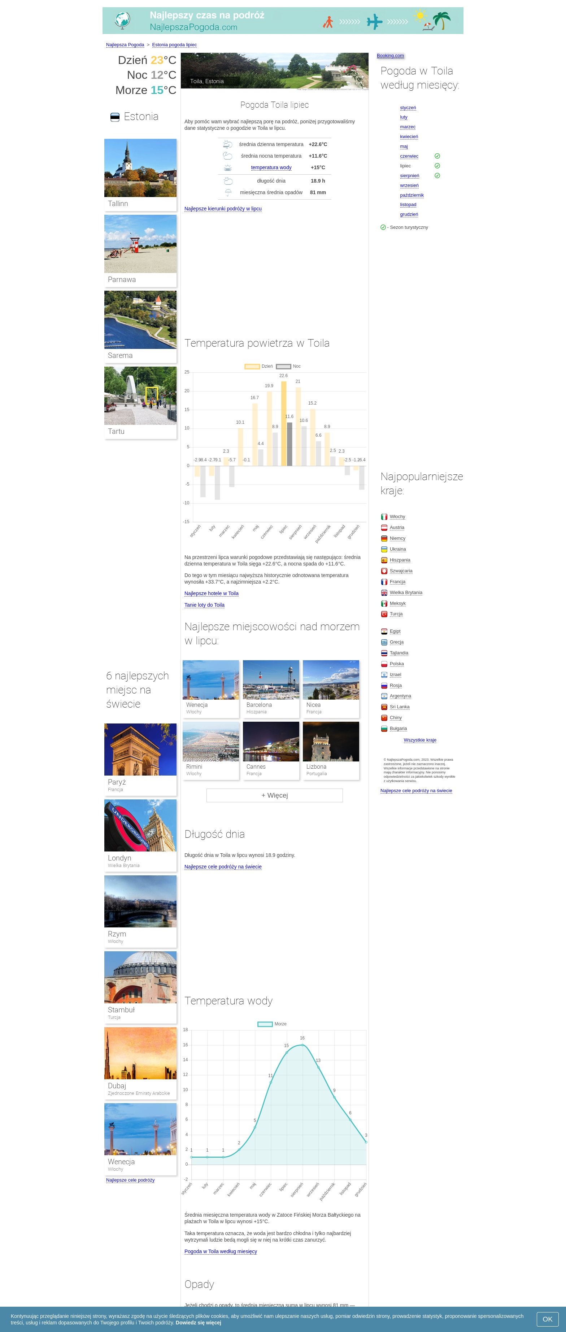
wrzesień (409, 185)
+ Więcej (274, 795)
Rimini (194, 766)
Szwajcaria (401, 570)
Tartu (116, 431)
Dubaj (117, 1085)
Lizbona (316, 766)
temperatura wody (271, 167)
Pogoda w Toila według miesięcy (220, 1251)
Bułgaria (398, 728)
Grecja (397, 642)
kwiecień (409, 136)
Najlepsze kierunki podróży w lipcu (223, 209)
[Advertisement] (275, 267)
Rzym (117, 934)
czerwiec (409, 156)
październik (412, 195)
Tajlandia (399, 653)
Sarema (120, 355)
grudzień (409, 214)
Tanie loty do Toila (204, 605)
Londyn (119, 858)
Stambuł (121, 1010)
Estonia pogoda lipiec (174, 44)
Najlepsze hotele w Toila (211, 593)
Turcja (114, 1017)
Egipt (395, 631)
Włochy (115, 941)
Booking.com (390, 55)
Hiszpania (400, 560)
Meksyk (398, 603)
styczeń (408, 107)
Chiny (396, 717)
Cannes (256, 766)
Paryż (117, 782)
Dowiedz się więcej (198, 1322)
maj (404, 146)
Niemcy (397, 538)
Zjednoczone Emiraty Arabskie (139, 1093)
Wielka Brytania (124, 865)
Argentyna (400, 696)
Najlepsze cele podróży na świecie (223, 867)
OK (548, 1319)
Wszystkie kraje (420, 740)
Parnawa (122, 279)
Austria (397, 527)
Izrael (395, 674)
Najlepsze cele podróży (130, 1180)
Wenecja (197, 704)
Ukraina (398, 549)
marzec (408, 126)
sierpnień (409, 175)
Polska (397, 663)
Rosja (396, 685)
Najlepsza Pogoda (125, 44)
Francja (115, 789)
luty (404, 117)
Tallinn (118, 203)
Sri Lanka (400, 706)
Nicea (313, 704)
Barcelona (259, 704)
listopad (408, 204)
